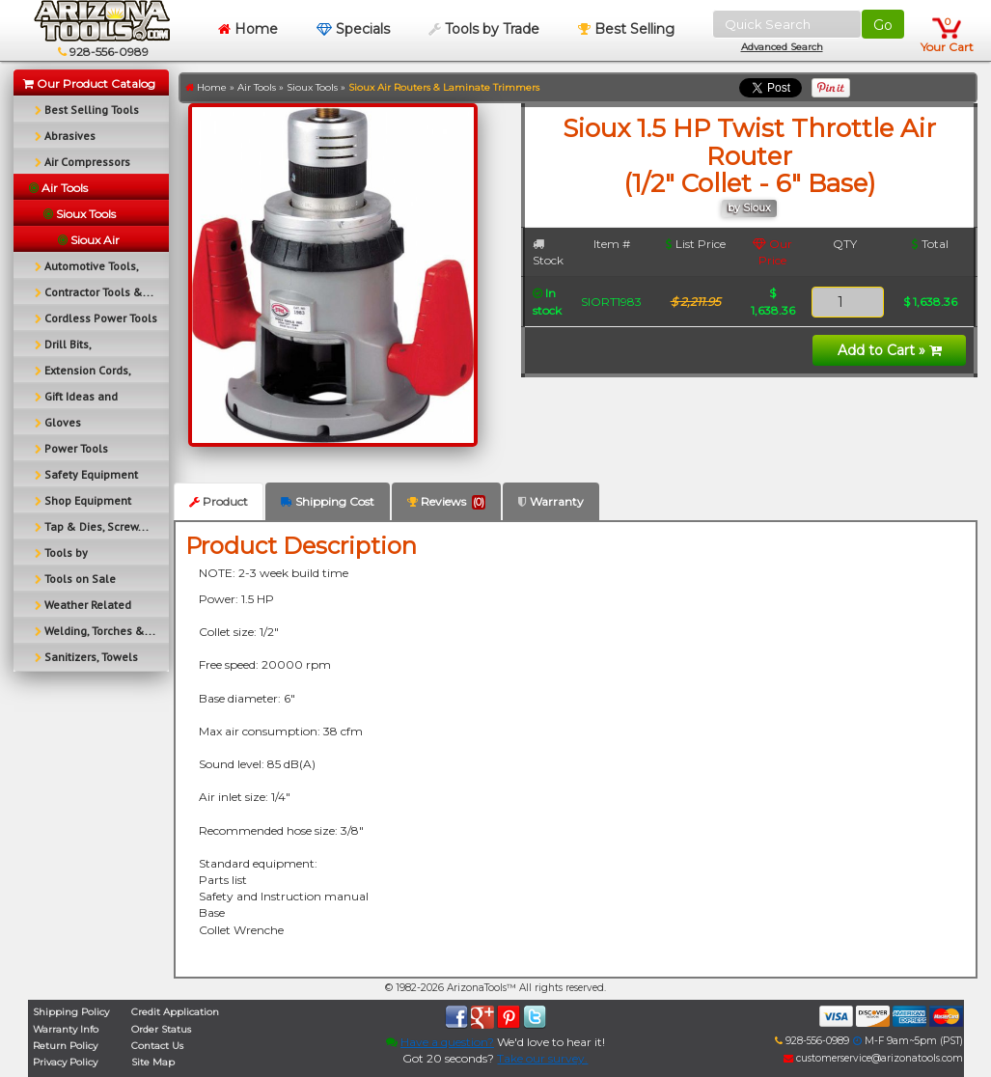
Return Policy (65, 1045)
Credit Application (175, 1012)
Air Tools (256, 87)
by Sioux (749, 208)
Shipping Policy (71, 1012)
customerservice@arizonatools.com (873, 1058)
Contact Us (157, 1045)
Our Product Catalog (89, 83)
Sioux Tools (312, 87)
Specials (353, 29)
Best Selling (626, 29)
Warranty (551, 501)
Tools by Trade (483, 29)
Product (218, 501)
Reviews (446, 502)
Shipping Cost (327, 501)
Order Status (161, 1029)
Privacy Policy (65, 1062)
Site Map (153, 1062)
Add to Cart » (890, 350)
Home (248, 29)
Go (883, 25)
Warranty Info (65, 1029)
